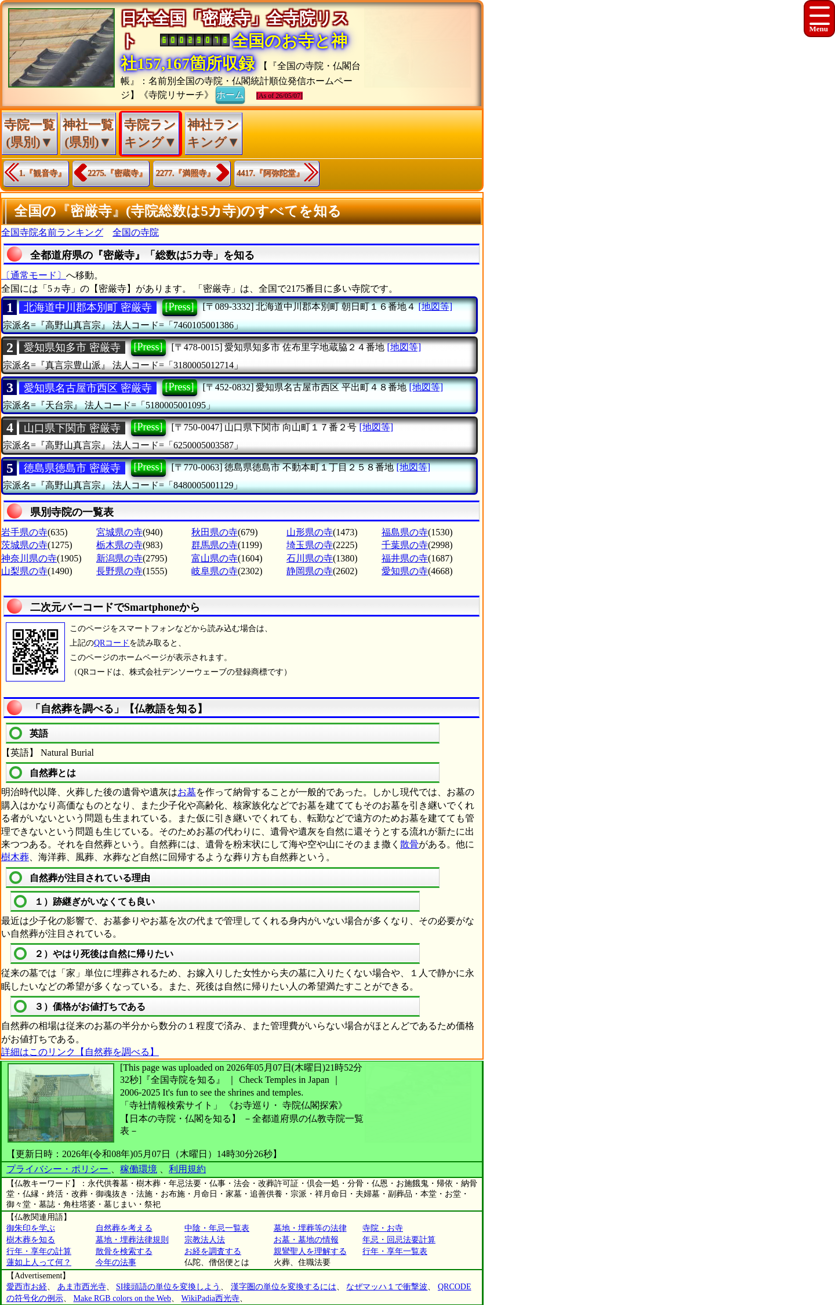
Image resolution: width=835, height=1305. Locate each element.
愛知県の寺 (405, 571)
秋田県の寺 (214, 532)
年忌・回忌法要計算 (398, 1239)
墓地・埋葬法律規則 (132, 1239)
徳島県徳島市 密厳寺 (72, 468)
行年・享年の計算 (38, 1251)
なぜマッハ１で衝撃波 (386, 1286)
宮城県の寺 (119, 532)
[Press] (179, 307)
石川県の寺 (309, 558)
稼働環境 (138, 1169)
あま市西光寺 (81, 1286)
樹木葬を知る (30, 1239)
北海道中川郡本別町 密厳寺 (88, 307)
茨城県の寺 (24, 545)
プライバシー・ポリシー (58, 1169)
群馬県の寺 (214, 545)
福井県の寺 (405, 558)
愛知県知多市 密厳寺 (72, 347)
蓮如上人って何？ (38, 1262)
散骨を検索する (124, 1251)
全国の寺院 (135, 232)
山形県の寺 (309, 532)
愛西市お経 (26, 1286)
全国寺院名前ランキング (52, 232)
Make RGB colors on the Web (123, 1298)
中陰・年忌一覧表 (216, 1228)
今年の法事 (116, 1262)
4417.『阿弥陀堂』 (270, 173)
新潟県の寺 (119, 558)
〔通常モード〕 (33, 275)
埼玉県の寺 (309, 545)
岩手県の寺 (24, 532)
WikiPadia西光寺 (210, 1298)
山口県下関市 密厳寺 (72, 428)
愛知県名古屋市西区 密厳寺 (88, 388)
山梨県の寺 (24, 571)
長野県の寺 (119, 571)
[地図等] (435, 306)
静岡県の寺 (309, 571)
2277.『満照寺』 (185, 173)
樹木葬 (15, 857)
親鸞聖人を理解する (310, 1251)
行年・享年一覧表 (394, 1251)
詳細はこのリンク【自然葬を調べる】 (80, 1052)
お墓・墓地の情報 (306, 1239)
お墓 (186, 792)
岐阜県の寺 (214, 571)
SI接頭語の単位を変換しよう (168, 1286)
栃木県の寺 (119, 545)
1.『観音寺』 (42, 173)
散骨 (409, 844)
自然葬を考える (124, 1228)
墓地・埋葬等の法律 (310, 1228)
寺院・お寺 (382, 1228)
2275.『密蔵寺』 (117, 173)
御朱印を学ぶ (30, 1228)
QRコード (111, 643)
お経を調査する (212, 1251)
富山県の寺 (214, 558)
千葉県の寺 (405, 545)
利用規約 (187, 1169)
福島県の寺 (405, 532)
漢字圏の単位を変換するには (283, 1286)
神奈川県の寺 (29, 558)
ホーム (230, 94)
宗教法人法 (204, 1239)
